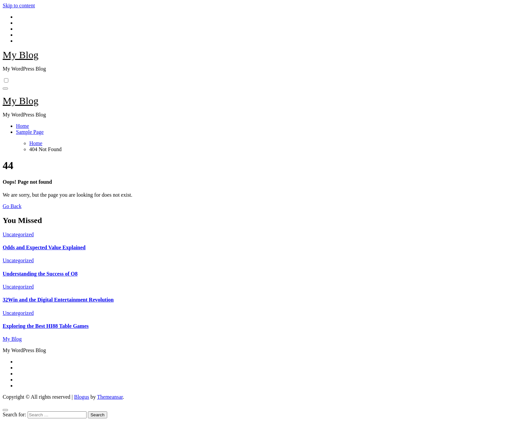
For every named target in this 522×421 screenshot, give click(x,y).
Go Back (12, 206)
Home (22, 126)
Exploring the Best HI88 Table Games (46, 326)
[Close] (5, 410)
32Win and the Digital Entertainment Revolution (58, 300)
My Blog (21, 54)
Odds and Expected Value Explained (44, 247)
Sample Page (30, 132)
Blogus (81, 397)
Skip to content (19, 5)
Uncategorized (18, 234)
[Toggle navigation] (5, 89)
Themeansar (110, 397)
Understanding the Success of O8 (40, 274)
